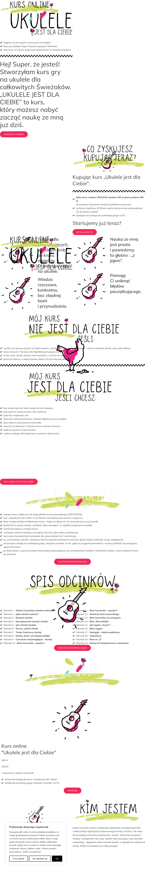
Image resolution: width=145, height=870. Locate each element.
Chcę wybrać (18, 858)
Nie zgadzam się (40, 858)
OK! (57, 858)
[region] (35, 844)
